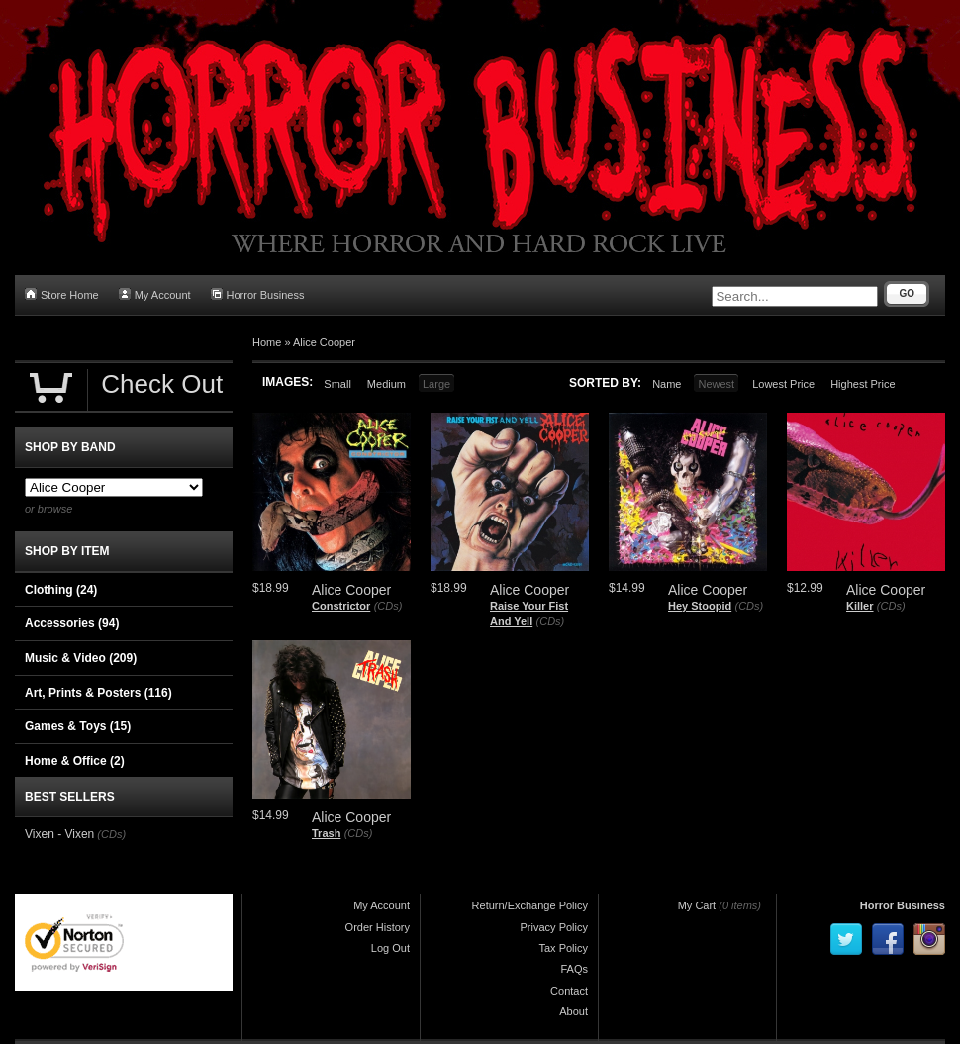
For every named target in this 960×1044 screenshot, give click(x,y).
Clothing (61, 590)
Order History (377, 927)
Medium (386, 384)
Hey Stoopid (699, 606)
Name (666, 384)
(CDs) (388, 606)
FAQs (574, 969)
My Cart (697, 905)
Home (266, 342)
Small (337, 384)
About (573, 1011)
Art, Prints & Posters (98, 693)
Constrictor (341, 606)
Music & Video (81, 658)
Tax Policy (563, 948)
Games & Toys (78, 726)
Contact (569, 991)
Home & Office (75, 761)
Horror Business (258, 294)
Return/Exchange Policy (530, 905)
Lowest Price (783, 384)
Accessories (72, 623)
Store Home (62, 294)
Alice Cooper (324, 342)
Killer (860, 606)
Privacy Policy (554, 927)
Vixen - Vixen (59, 834)
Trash (326, 833)
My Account (155, 294)
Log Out (390, 948)
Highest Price (862, 384)
